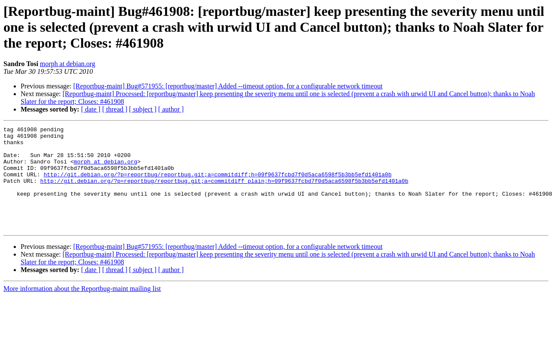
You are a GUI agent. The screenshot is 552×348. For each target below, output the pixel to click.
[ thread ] (114, 109)
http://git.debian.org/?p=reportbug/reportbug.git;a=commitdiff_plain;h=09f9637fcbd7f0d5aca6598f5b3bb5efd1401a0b (224, 192)
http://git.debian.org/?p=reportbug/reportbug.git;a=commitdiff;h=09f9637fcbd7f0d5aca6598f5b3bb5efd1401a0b (218, 184)
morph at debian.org (67, 63)
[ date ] (90, 109)
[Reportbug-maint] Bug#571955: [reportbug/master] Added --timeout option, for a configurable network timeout (228, 86)
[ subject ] (143, 109)
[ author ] (171, 109)
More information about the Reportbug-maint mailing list (82, 309)
